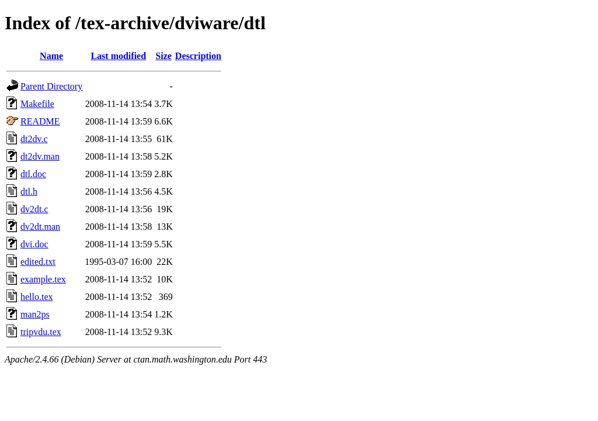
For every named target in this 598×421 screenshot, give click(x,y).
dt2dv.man (40, 156)
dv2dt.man (40, 227)
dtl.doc (33, 174)
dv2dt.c (34, 209)
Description (198, 56)
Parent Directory (51, 86)
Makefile (37, 104)
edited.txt (37, 262)
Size (163, 56)
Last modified (118, 56)
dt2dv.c (34, 139)
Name (51, 56)
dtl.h (28, 191)
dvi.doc (34, 244)
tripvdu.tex (40, 332)
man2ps (35, 314)
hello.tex (36, 297)
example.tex (43, 279)
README (40, 121)
